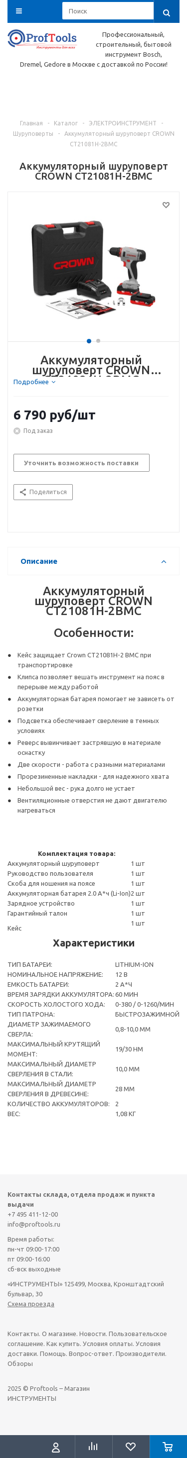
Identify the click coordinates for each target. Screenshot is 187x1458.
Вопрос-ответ (91, 1353)
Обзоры (20, 1363)
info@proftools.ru (33, 1224)
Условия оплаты (108, 1343)
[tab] (34, 382)
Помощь (53, 1353)
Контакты (23, 1333)
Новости (92, 1333)
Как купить (63, 1343)
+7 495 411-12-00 (32, 1214)
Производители (140, 1353)
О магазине (59, 1333)
